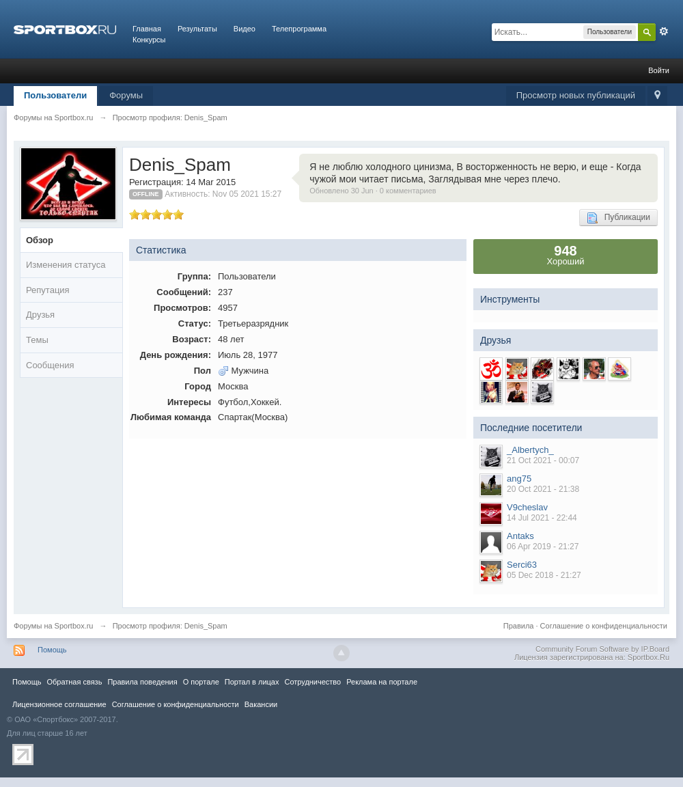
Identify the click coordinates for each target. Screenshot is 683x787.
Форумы (126, 95)
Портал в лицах (252, 682)
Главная (147, 29)
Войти (658, 70)
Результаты (197, 29)
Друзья (40, 314)
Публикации (618, 217)
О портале (201, 682)
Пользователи (55, 95)
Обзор (39, 240)
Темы (37, 340)
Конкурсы (149, 40)
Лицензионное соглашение (59, 704)
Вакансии (261, 704)
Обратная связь (74, 682)
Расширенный (663, 31)
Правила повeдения (142, 682)
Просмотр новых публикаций (575, 95)
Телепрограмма (299, 29)
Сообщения (50, 365)
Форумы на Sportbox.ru (54, 626)
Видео (244, 29)
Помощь (52, 650)
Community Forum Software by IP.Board (602, 649)
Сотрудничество (312, 682)
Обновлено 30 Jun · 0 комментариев (372, 191)
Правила (518, 626)
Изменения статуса (65, 265)
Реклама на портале (381, 682)
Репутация (48, 290)
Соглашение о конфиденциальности (603, 626)
